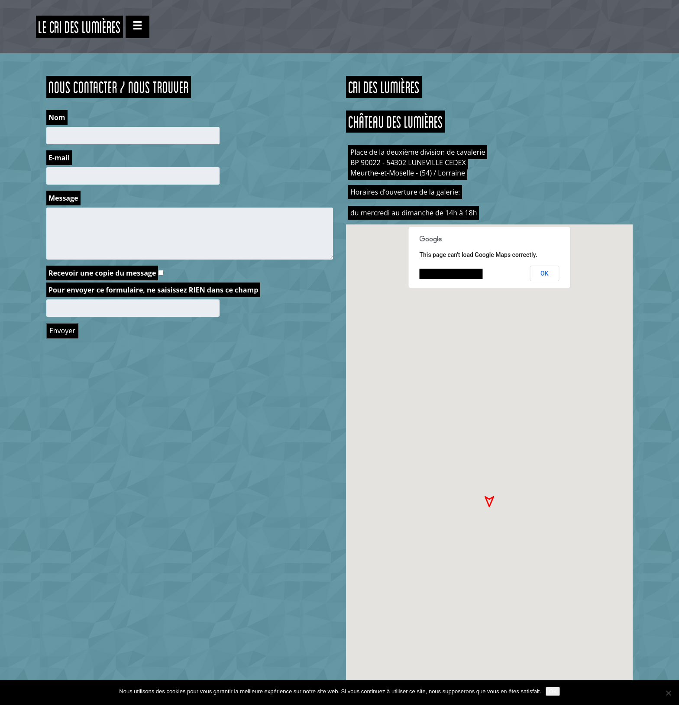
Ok (552, 691)
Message (63, 198)
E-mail (59, 157)
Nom (56, 117)
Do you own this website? (451, 274)
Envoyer (62, 330)
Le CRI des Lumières (79, 27)
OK (544, 273)
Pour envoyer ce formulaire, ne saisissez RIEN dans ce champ (153, 290)
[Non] (668, 693)
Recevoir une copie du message (102, 273)
